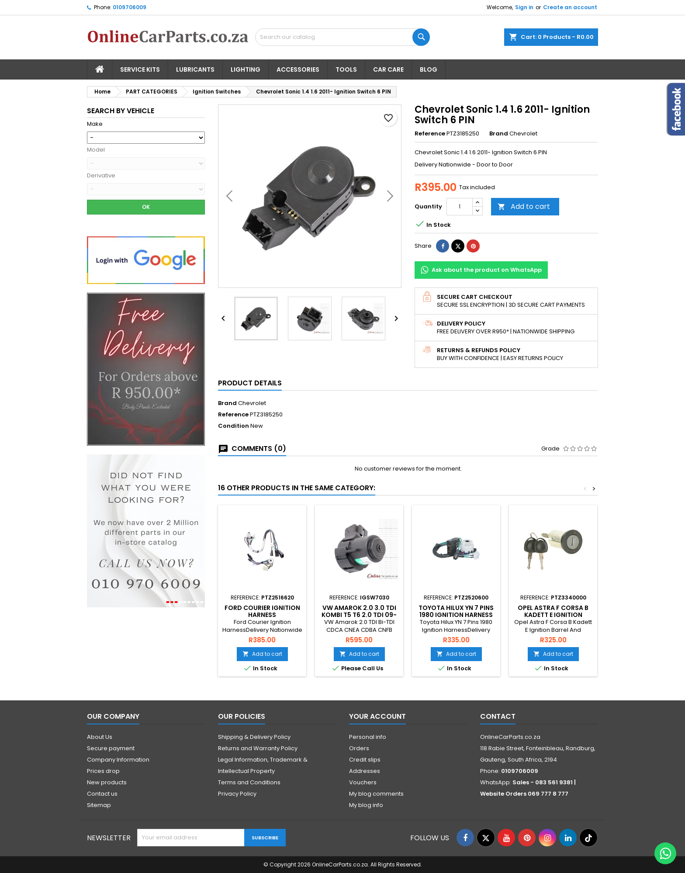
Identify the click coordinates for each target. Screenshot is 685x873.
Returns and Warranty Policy (258, 748)
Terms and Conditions (249, 782)
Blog (428, 69)
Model (96, 150)
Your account (377, 716)
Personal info (367, 737)
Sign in (524, 7)
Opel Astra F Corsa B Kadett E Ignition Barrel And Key (553, 614)
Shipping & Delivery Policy (254, 737)
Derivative (101, 176)
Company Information (118, 759)
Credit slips (365, 759)
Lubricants (195, 69)
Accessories (298, 69)
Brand (498, 134)
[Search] (342, 37)
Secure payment (111, 748)
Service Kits (140, 69)
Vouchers (363, 782)
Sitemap (99, 805)
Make (95, 124)
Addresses (364, 771)
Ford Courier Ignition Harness (262, 611)
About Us (99, 737)
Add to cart (524, 206)
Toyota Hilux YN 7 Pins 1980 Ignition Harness (456, 611)
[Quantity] (459, 206)
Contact (497, 716)
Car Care (388, 69)
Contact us (102, 794)
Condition (233, 426)
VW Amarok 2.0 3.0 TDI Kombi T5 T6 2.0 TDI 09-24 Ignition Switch (359, 614)
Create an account (570, 7)
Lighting (245, 69)
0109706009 (129, 7)
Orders (359, 748)
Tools (346, 69)
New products (107, 782)
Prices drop (103, 771)
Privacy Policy (237, 794)
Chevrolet (252, 403)
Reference (430, 134)
